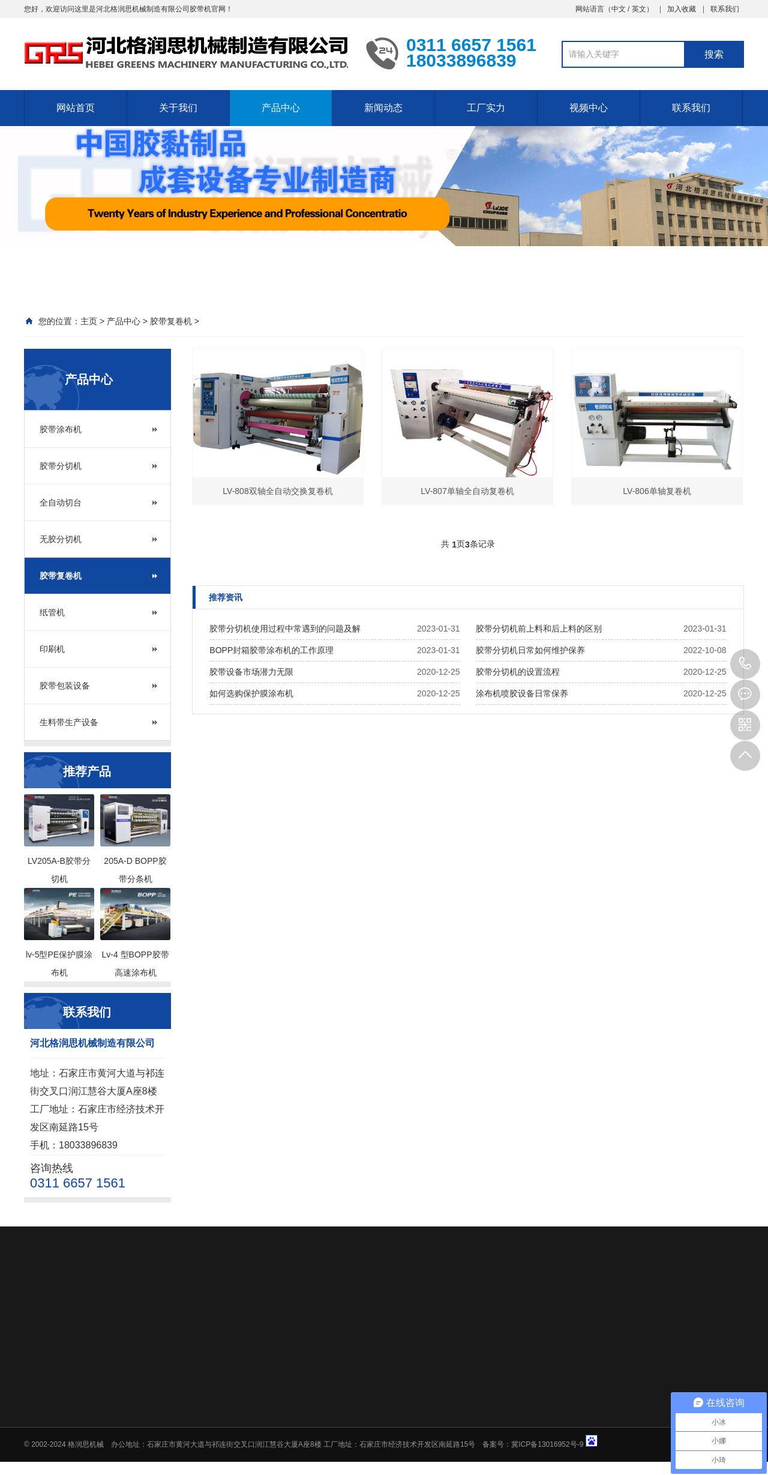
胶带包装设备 (65, 685)
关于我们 (178, 108)
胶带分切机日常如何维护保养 (530, 650)
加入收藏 (681, 9)
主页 (88, 321)
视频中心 (588, 108)
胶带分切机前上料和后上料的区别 (539, 628)
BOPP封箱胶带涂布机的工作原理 (271, 650)
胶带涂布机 (61, 429)
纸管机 (52, 612)
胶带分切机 (61, 466)
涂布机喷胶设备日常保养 (522, 693)
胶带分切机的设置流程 (518, 672)
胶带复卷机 (171, 321)
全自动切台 (61, 502)
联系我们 (724, 9)
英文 (639, 9)
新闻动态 (383, 108)
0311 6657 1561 (745, 664)
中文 (618, 9)
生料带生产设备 (69, 722)
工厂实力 (486, 108)
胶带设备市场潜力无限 (251, 672)
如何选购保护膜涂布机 (251, 693)
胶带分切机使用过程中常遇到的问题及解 (285, 628)
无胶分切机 (61, 539)
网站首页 (75, 108)
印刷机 (52, 649)
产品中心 (281, 108)
